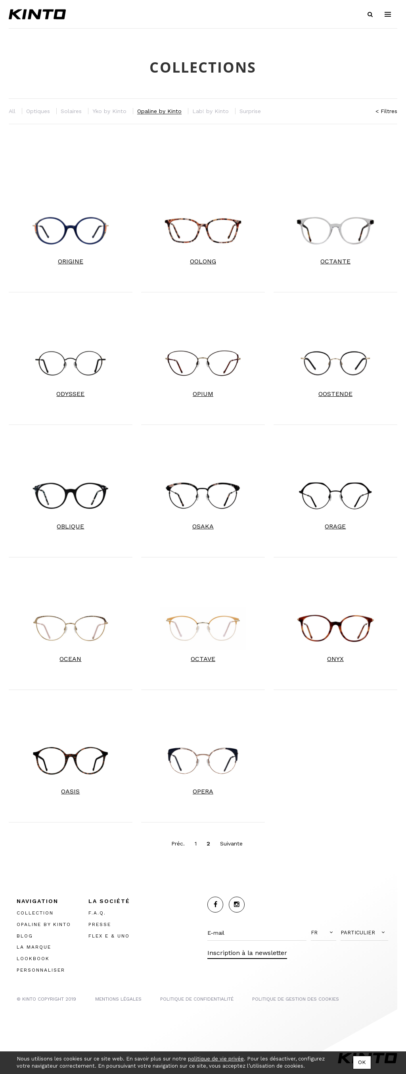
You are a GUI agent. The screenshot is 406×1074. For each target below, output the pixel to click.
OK (362, 1062)
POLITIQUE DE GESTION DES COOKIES (295, 999)
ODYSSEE (70, 394)
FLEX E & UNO (109, 935)
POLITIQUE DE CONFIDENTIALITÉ (197, 999)
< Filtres (386, 111)
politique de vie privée (216, 1059)
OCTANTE (335, 261)
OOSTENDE (335, 394)
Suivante (231, 843)
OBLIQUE (70, 526)
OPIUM (203, 394)
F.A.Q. (97, 913)
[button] (323, 933)
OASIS (70, 791)
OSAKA (203, 526)
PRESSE (99, 924)
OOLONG (203, 261)
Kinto (37, 14)
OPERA (203, 791)
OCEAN (70, 659)
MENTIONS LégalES (118, 999)
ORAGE (335, 526)
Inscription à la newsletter (247, 953)
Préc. (178, 843)
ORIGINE (70, 261)
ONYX (335, 659)
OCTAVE (203, 659)
